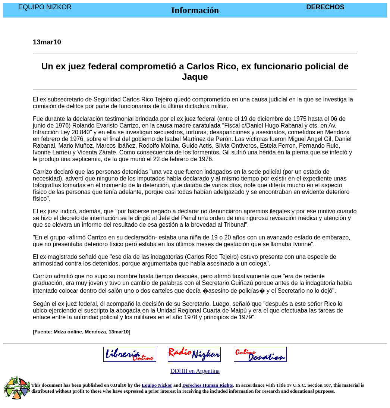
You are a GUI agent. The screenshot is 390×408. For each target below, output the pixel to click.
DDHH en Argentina (195, 371)
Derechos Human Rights (207, 385)
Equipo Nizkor (157, 385)
